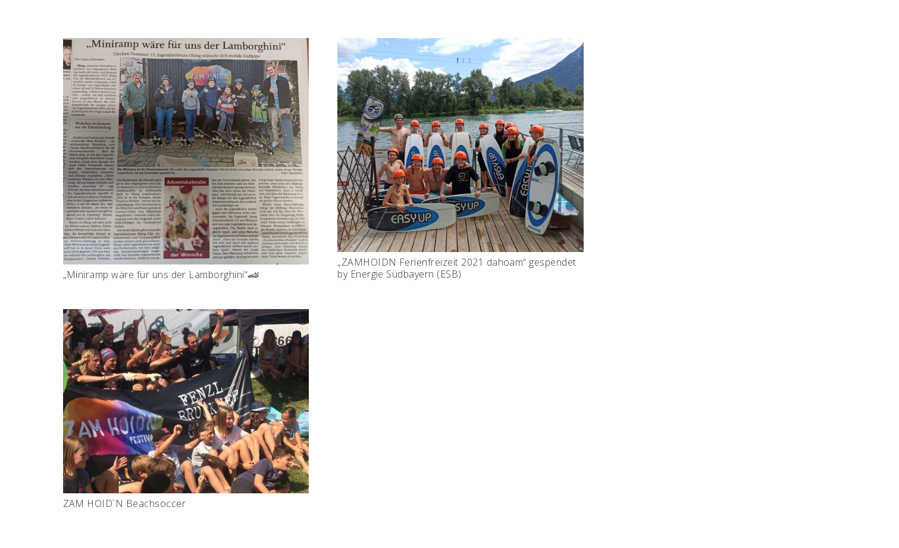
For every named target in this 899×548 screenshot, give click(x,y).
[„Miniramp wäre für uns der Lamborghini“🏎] (186, 46)
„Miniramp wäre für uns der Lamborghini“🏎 (161, 274)
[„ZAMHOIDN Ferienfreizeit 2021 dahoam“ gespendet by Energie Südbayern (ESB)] (460, 46)
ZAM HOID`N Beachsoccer (124, 503)
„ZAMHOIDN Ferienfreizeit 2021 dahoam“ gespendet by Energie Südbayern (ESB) (457, 268)
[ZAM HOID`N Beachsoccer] (186, 318)
